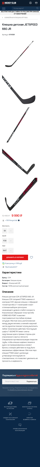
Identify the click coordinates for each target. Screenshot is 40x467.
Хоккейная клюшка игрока (16, 18)
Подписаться (31, 381)
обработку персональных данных (21, 390)
